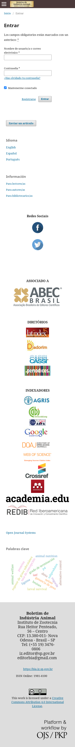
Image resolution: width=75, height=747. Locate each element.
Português (13, 159)
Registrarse (29, 99)
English (11, 147)
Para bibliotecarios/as (19, 196)
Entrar (45, 98)
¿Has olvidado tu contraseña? (22, 78)
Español (11, 153)
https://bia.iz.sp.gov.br (38, 669)
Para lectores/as (15, 183)
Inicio (7, 13)
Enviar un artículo (21, 123)
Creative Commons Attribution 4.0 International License (37, 702)
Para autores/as (15, 189)
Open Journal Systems (21, 533)
